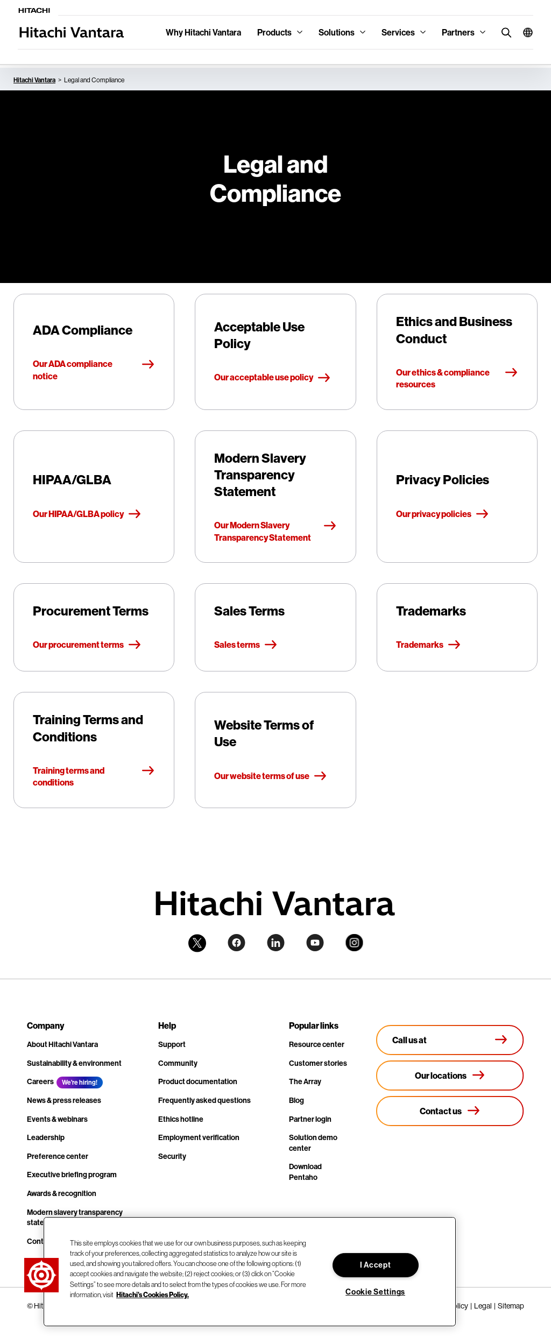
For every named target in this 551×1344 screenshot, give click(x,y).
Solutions (337, 32)
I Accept (375, 1265)
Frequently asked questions (204, 1100)
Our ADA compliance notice (94, 369)
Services (398, 32)
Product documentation (197, 1081)
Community (177, 1063)
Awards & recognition (61, 1193)
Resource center (316, 1044)
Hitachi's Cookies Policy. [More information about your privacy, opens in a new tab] (152, 1294)
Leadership (46, 1137)
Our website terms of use (270, 776)
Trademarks (428, 645)
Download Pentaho (305, 1172)
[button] (523, 32)
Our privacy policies (442, 514)
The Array (305, 1081)
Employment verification (198, 1137)
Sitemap (511, 1306)
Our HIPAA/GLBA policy (87, 514)
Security (172, 1156)
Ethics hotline (180, 1119)
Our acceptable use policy (272, 377)
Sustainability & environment (74, 1063)
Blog (296, 1100)
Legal (483, 1306)
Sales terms (246, 645)
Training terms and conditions (94, 776)
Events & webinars (57, 1119)
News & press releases (64, 1100)
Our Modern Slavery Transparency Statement (275, 531)
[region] (249, 1271)
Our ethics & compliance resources (457, 378)
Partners (458, 32)
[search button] (503, 32)
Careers (40, 1081)
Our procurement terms (87, 645)
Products (274, 32)
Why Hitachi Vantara (203, 32)
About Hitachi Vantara (62, 1044)
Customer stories (318, 1063)
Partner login (310, 1119)
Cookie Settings (375, 1292)
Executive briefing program (72, 1174)
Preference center (57, 1156)
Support (172, 1044)
